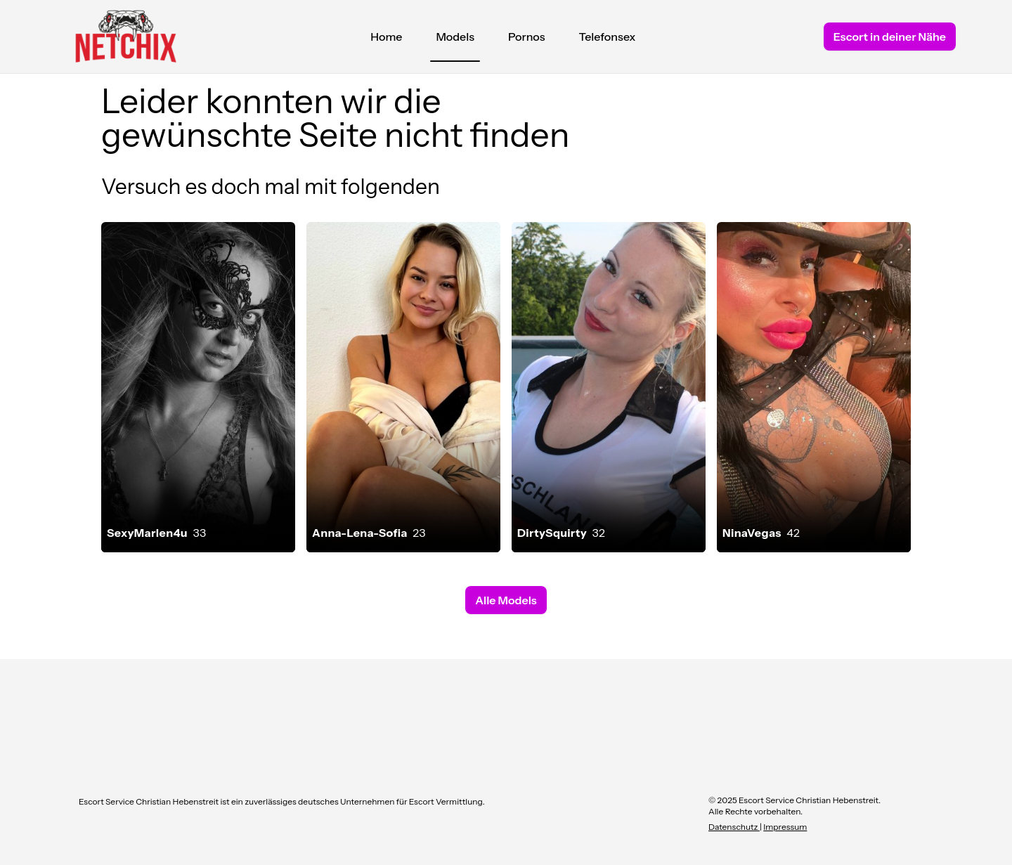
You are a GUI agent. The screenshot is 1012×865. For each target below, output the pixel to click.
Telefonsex (607, 37)
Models (455, 40)
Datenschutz (734, 826)
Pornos (526, 37)
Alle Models (505, 600)
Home (386, 37)
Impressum (785, 826)
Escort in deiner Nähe (889, 37)
